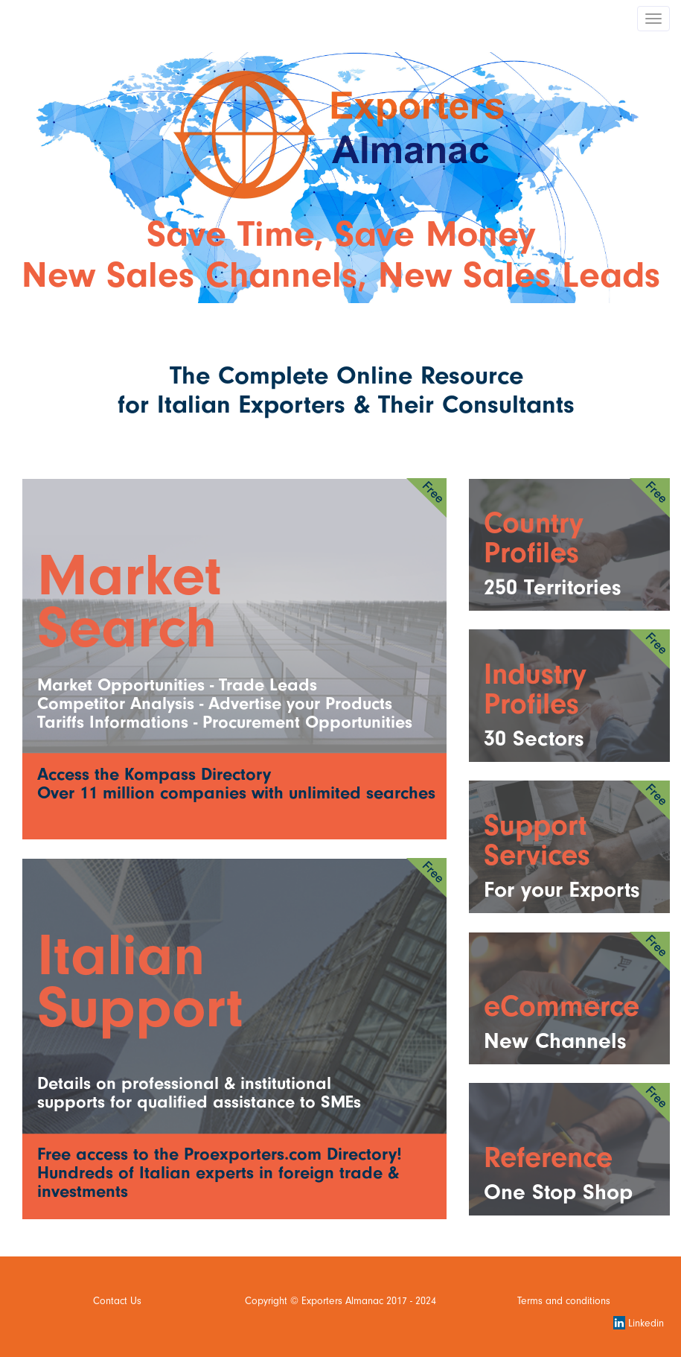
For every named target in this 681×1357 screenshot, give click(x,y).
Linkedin (638, 1323)
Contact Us (117, 1300)
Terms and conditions (563, 1300)
